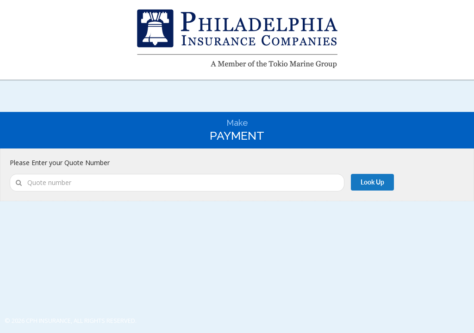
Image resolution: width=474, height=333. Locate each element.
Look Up (372, 182)
